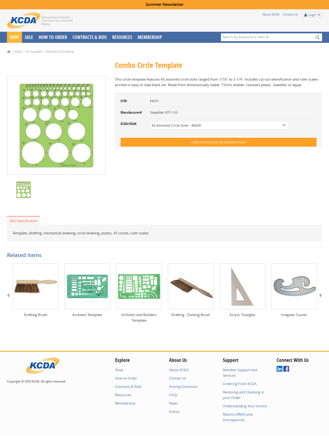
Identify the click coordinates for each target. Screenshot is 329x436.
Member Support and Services (240, 373)
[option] (56, 125)
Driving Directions (183, 387)
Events (174, 412)
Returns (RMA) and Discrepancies (237, 418)
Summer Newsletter (165, 4)
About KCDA (270, 14)
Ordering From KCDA (240, 384)
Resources (122, 37)
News (173, 404)
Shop (14, 37)
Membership (150, 37)
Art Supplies (34, 51)
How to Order (126, 379)
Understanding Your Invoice (245, 407)
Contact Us (290, 14)
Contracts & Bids (90, 37)
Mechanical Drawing (60, 51)
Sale (29, 37)
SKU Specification (23, 221)
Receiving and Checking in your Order (243, 396)
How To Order (53, 37)
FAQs (173, 395)
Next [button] (319, 300)
